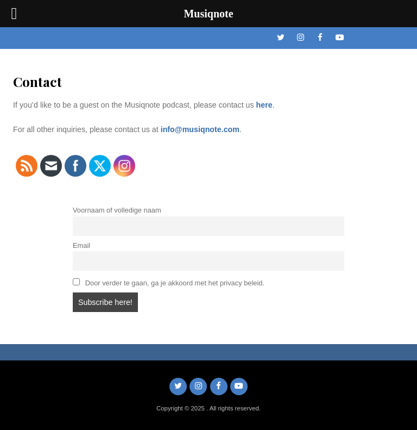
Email (81, 245)
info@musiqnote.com (200, 129)
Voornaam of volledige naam (117, 210)
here (264, 105)
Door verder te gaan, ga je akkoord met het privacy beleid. (168, 282)
